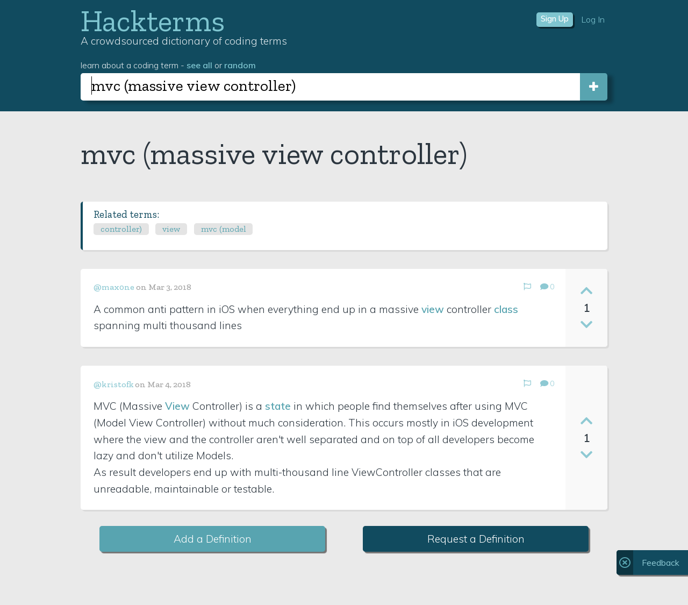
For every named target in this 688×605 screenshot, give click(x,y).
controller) (121, 229)
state (278, 406)
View (177, 406)
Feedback (660, 562)
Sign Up (555, 19)
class (506, 309)
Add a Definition (213, 538)
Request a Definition (476, 538)
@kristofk (113, 384)
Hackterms (153, 21)
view (171, 229)
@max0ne (114, 287)
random (240, 65)
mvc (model (223, 229)
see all (199, 65)
